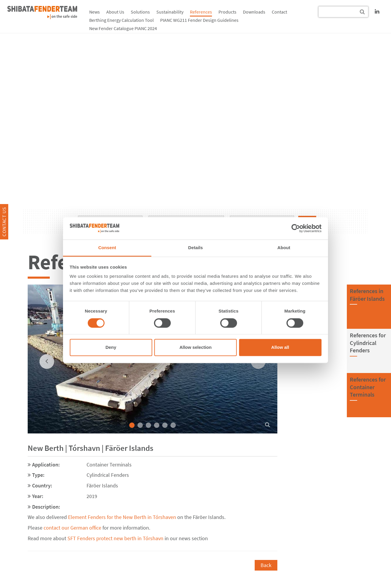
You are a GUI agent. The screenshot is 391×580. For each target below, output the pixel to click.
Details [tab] (195, 247)
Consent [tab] (107, 247)
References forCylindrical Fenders (368, 342)
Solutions (140, 12)
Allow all (280, 347)
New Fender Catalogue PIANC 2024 (123, 28)
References (201, 12)
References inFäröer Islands (367, 294)
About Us (115, 12)
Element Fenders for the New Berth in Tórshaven (122, 517)
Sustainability (169, 12)
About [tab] (283, 247)
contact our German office (72, 527)
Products (227, 12)
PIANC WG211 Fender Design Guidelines (199, 20)
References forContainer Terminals (368, 387)
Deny (110, 347)
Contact (279, 12)
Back (266, 565)
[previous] (46, 361)
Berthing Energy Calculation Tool (121, 20)
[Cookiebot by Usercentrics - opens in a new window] (296, 228)
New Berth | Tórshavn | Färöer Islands (90, 448)
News (94, 12)
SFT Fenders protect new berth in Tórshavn (114, 538)
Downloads (254, 12)
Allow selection (195, 347)
